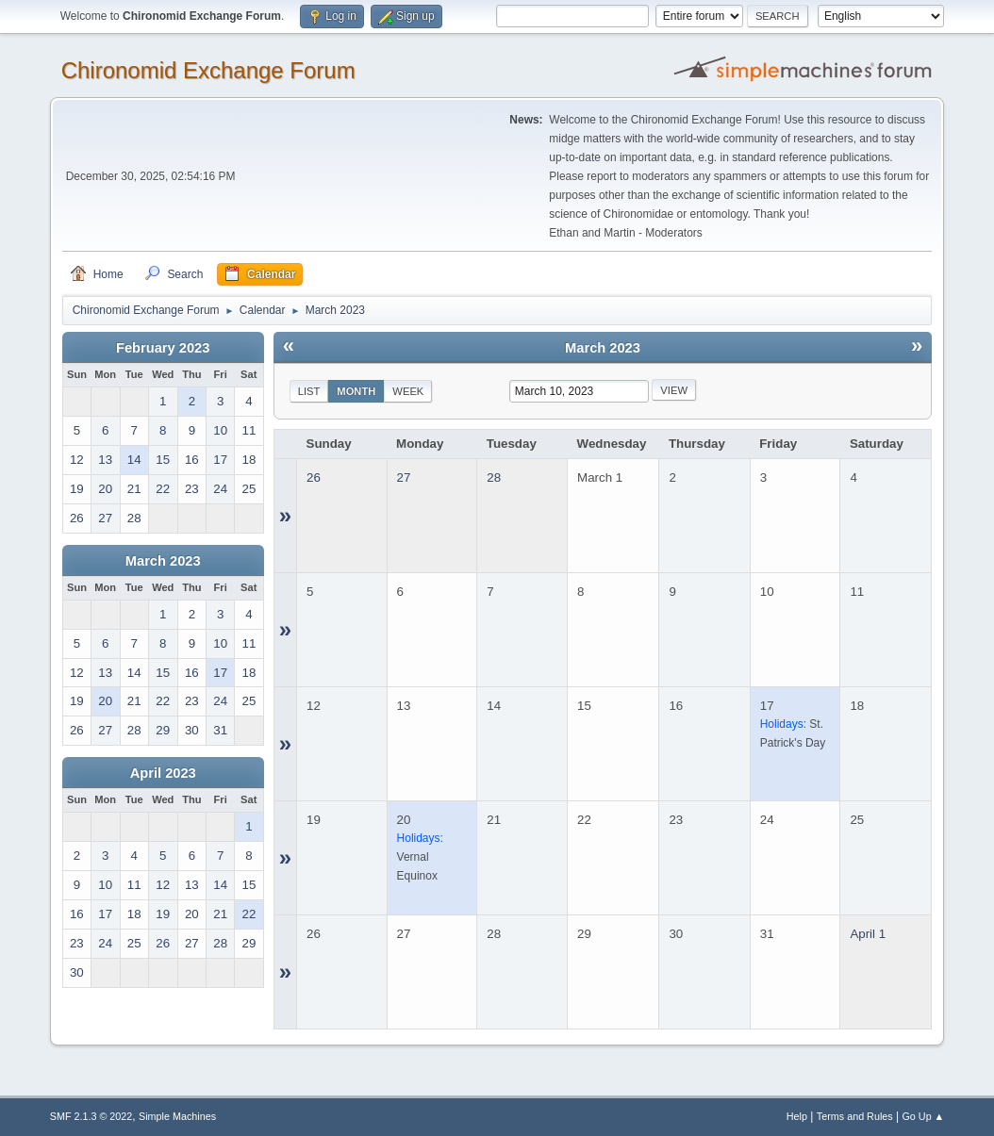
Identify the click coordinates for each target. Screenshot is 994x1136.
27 (404, 477)
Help (797, 1116)
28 (494, 477)
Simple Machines (177, 1116)
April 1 (868, 934)
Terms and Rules (855, 1116)
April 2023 (163, 773)
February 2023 (162, 347)
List (309, 391)
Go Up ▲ (923, 1116)
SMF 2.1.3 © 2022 (91, 1116)
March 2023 (163, 560)
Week (407, 391)
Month (356, 391)
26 (313, 477)
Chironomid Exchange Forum (208, 70)
